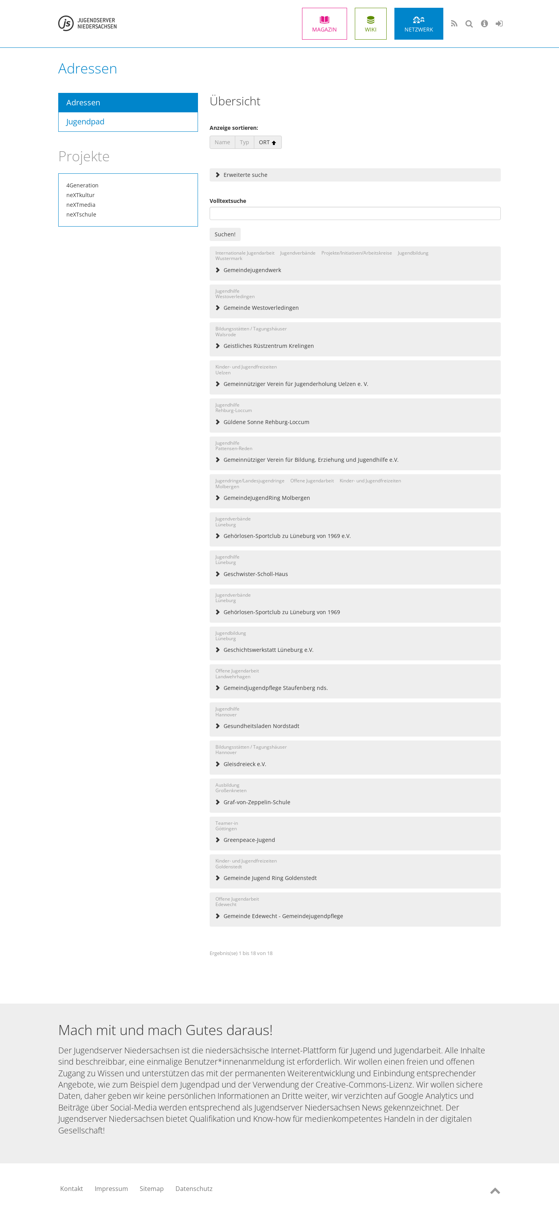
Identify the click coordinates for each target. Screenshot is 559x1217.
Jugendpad (85, 121)
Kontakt (71, 1188)
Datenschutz (194, 1188)
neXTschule (81, 214)
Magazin (324, 29)
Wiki (371, 29)
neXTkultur (80, 195)
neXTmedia (80, 204)
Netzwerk (418, 29)
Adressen (83, 102)
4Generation (82, 185)
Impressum (111, 1188)
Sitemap (152, 1188)
